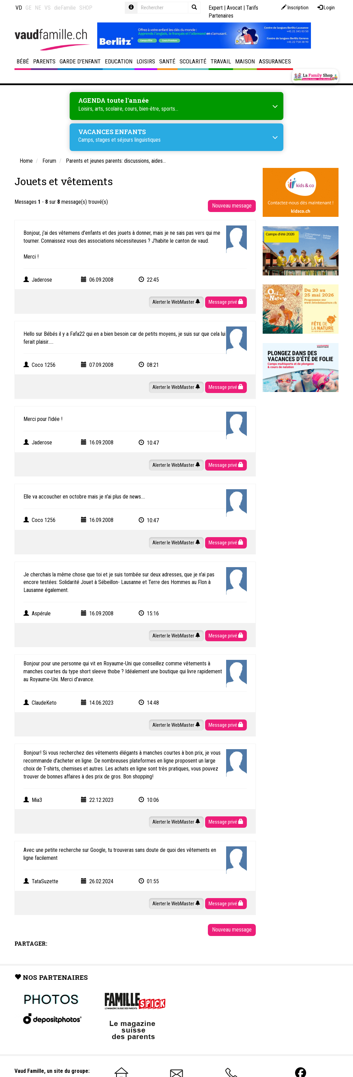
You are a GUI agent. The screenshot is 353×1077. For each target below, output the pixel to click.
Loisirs (146, 61)
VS (47, 7)
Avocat (234, 7)
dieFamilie (65, 7)
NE (38, 7)
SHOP (85, 7)
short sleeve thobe (100, 671)
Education (118, 61)
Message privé (226, 302)
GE (28, 7)
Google (97, 850)
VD (19, 7)
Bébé (23, 61)
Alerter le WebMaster (176, 302)
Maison (245, 61)
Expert (216, 7)
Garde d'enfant (80, 61)
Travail (221, 61)
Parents (44, 61)
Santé (167, 61)
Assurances (275, 61)
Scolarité (193, 61)
